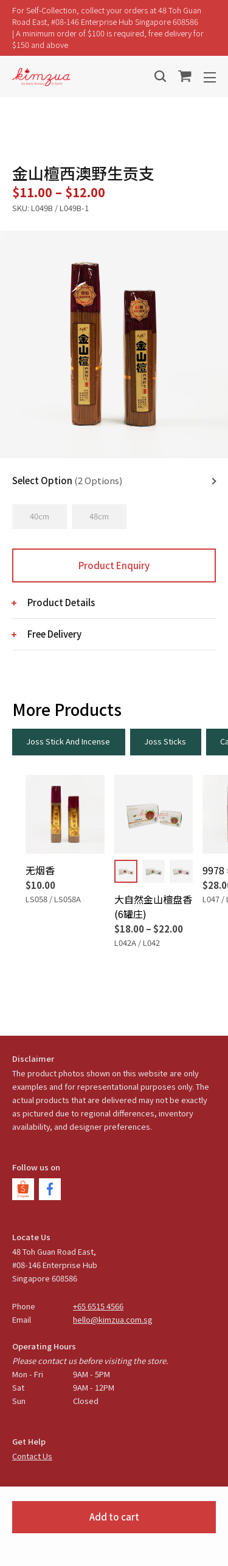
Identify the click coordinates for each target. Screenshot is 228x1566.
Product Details (61, 602)
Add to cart (114, 1516)
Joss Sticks (165, 741)
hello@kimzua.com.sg (113, 1319)
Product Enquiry (114, 565)
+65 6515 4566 (98, 1306)
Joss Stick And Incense (68, 741)
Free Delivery (54, 633)
